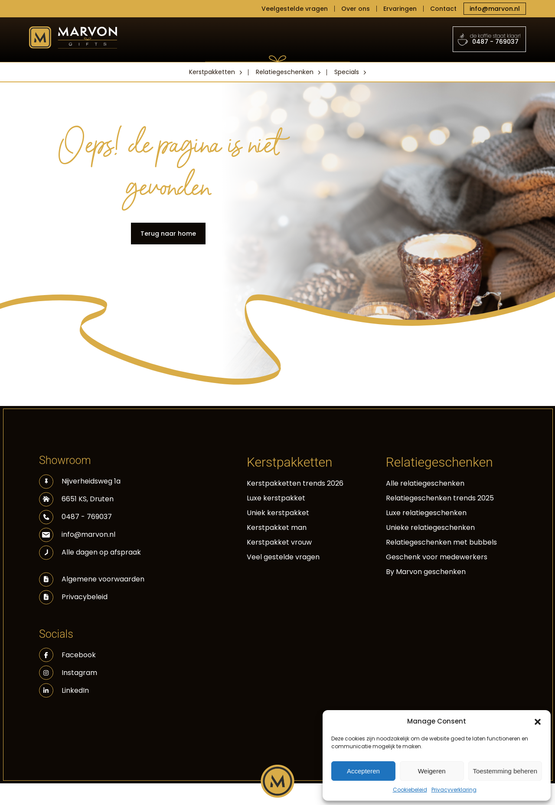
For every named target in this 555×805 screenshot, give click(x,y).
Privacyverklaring (454, 789)
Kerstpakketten (212, 72)
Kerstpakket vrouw (279, 542)
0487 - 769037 (489, 39)
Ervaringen (400, 8)
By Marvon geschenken (426, 572)
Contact (443, 8)
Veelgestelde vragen (294, 8)
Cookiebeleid (410, 789)
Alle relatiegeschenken (425, 483)
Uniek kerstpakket (278, 513)
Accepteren (363, 771)
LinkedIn (64, 690)
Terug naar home (168, 233)
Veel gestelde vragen (283, 557)
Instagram (68, 672)
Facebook (67, 655)
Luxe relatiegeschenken (426, 513)
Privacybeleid (85, 597)
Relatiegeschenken (284, 72)
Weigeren (432, 771)
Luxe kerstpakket (276, 498)
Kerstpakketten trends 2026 (295, 483)
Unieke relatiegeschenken (430, 527)
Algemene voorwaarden (103, 579)
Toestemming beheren (505, 771)
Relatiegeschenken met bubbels (441, 542)
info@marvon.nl (495, 8)
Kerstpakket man (277, 527)
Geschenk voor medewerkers (436, 557)
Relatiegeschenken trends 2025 (440, 498)
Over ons (355, 8)
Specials (346, 72)
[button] (537, 721)
